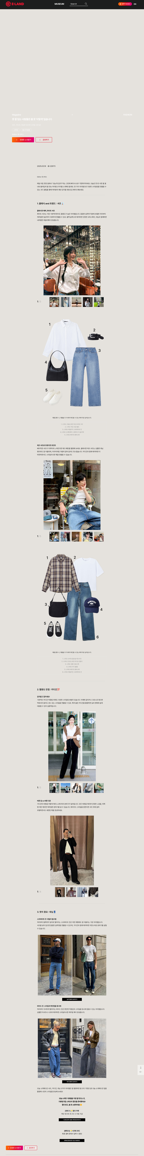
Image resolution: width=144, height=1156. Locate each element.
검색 (86, 4)
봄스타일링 (27, 1017)
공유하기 (30, 1003)
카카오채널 (136, 1137)
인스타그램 (118, 1137)
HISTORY (38, 1134)
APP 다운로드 (124, 5)
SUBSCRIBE (107, 1140)
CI (35, 1138)
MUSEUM (59, 5)
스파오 (17, 1017)
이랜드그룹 (15, 4)
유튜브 (130, 1137)
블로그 (124, 1136)
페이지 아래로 (141, 1067)
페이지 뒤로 (141, 1072)
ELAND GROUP (15, 1129)
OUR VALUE (39, 1129)
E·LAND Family (111, 1130)
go (132, 1130)
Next (117, 118)
